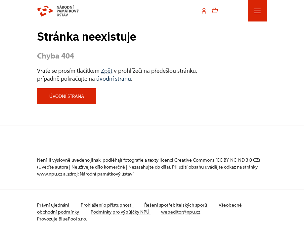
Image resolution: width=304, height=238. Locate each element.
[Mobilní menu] (257, 10)
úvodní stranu (113, 78)
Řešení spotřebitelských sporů (176, 205)
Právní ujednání (53, 205)
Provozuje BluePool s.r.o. (62, 219)
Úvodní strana (66, 96)
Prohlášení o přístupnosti (107, 205)
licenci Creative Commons (186, 160)
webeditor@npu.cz (180, 212)
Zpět (106, 70)
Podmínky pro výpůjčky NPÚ (121, 212)
